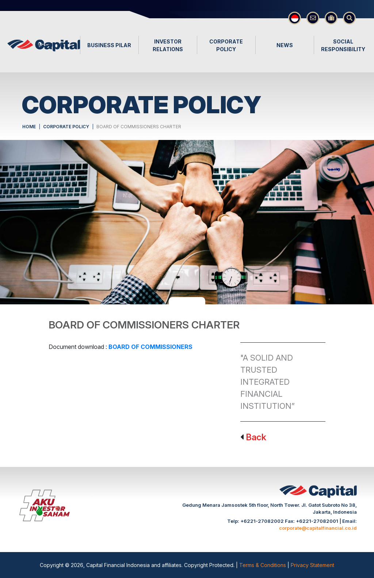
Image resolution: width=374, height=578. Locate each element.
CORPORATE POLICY (66, 126)
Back (256, 437)
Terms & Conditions (263, 565)
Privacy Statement (312, 565)
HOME (29, 126)
